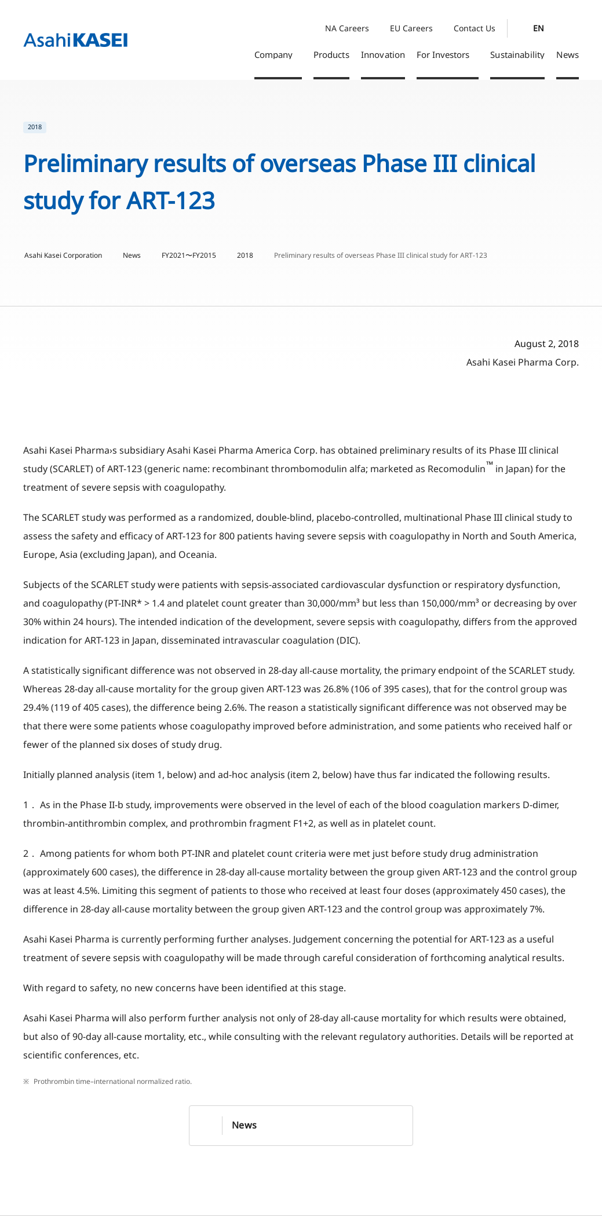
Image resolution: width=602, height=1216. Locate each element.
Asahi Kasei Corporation (63, 255)
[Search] (572, 28)
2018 (245, 255)
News (132, 255)
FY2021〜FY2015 (189, 255)
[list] (301, 127)
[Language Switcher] (535, 28)
